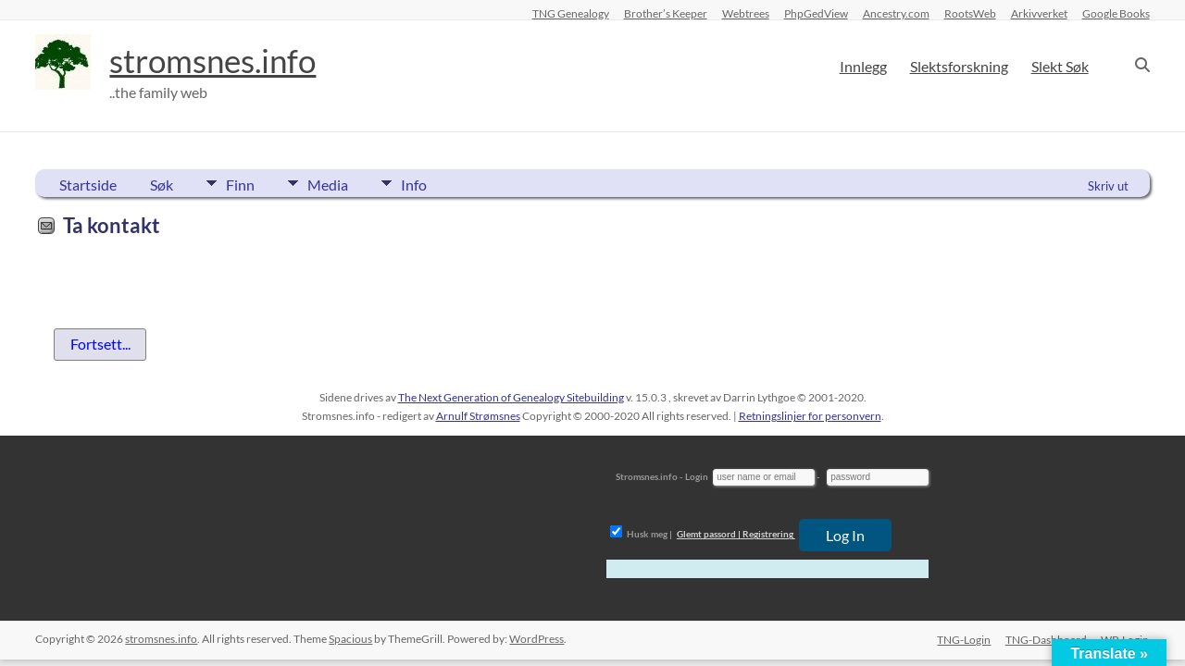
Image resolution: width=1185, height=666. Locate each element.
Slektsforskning (959, 66)
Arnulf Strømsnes (478, 416)
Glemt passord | (709, 533)
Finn (240, 183)
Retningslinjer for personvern (810, 416)
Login (696, 476)
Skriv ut (1108, 186)
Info (419, 183)
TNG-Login (964, 639)
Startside (88, 184)
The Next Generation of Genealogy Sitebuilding (511, 397)
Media (330, 183)
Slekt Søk (1060, 66)
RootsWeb (970, 12)
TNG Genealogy (570, 12)
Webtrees (745, 12)
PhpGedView (816, 12)
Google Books (1116, 12)
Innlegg (863, 66)
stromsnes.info (217, 60)
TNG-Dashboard (1046, 639)
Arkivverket (1039, 12)
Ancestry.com (896, 12)
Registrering (768, 533)
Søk (161, 184)
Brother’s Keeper (665, 12)
